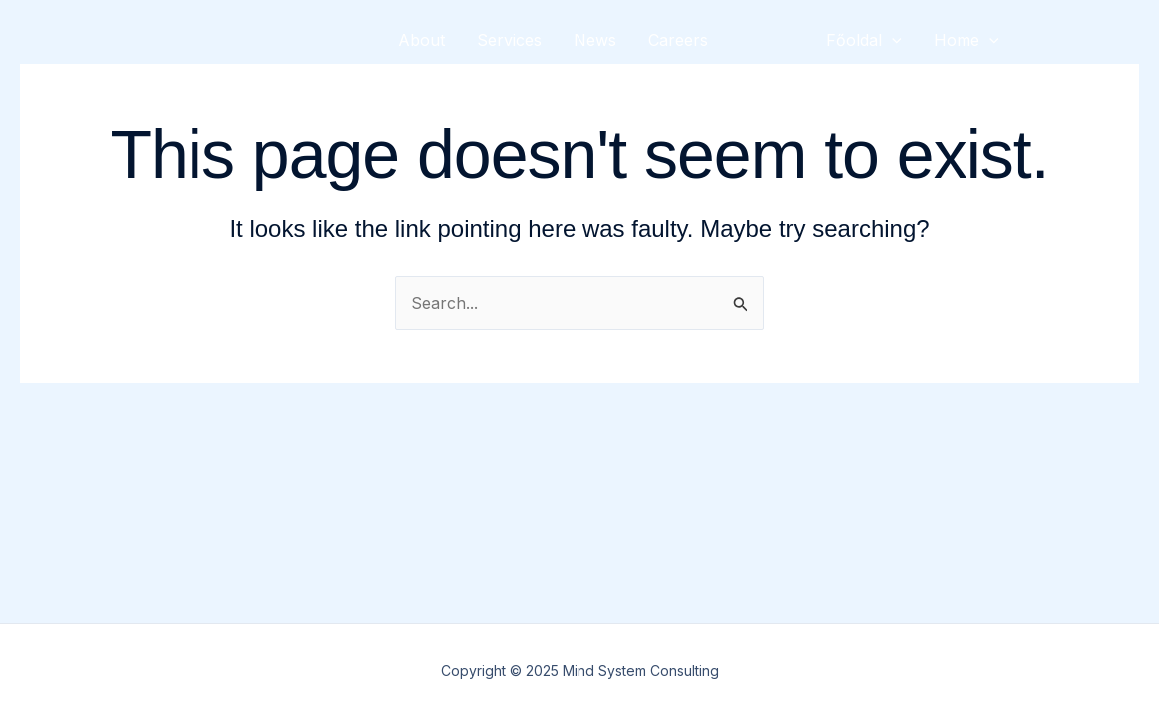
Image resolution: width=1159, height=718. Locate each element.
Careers (678, 40)
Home (966, 40)
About (421, 40)
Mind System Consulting (211, 79)
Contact (427, 120)
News (595, 40)
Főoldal (864, 40)
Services (509, 40)
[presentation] (892, 40)
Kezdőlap (861, 120)
